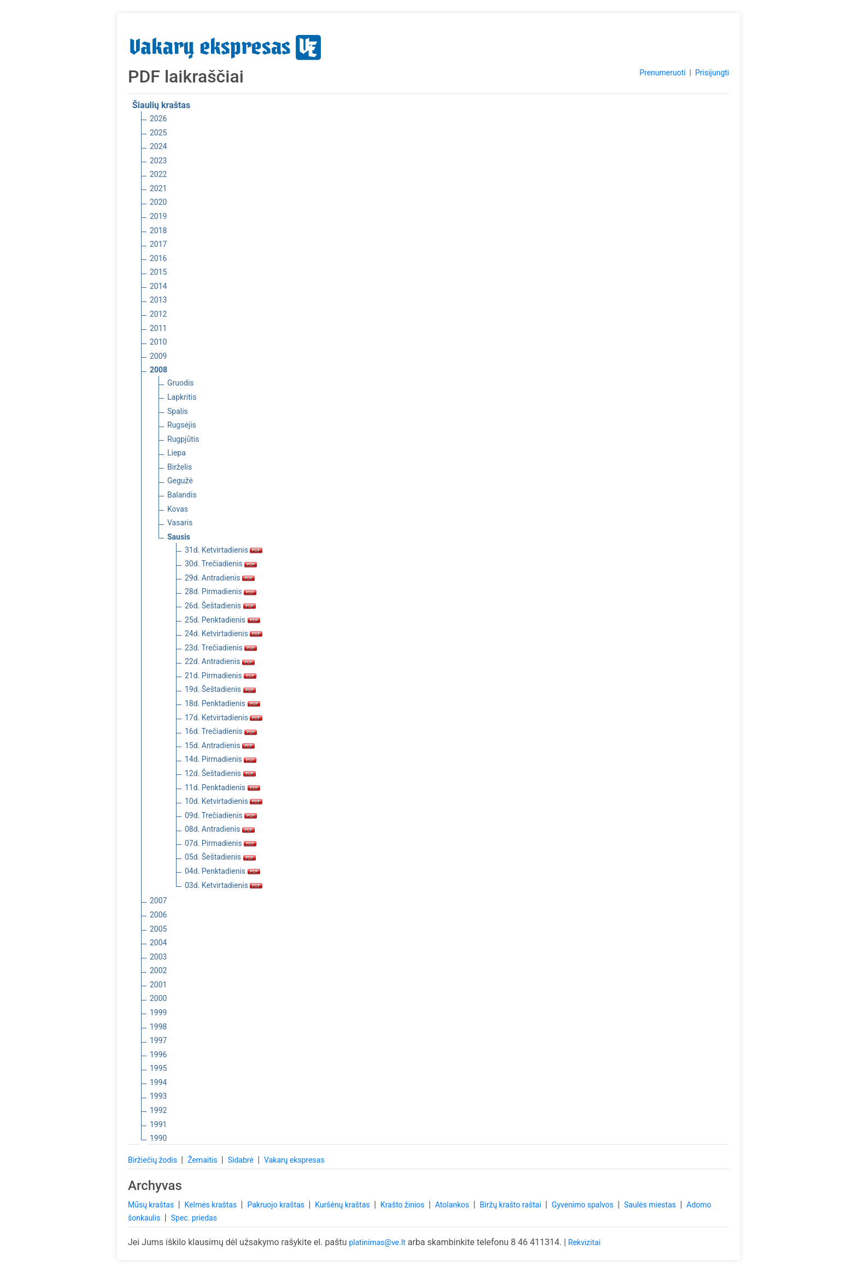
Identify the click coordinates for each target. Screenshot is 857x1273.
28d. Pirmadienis (220, 591)
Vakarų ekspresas (294, 1160)
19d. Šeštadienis (220, 689)
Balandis (182, 494)
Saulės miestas (651, 1204)
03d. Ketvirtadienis (223, 885)
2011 (158, 328)
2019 (158, 216)
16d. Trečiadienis (221, 731)
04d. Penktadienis (222, 871)
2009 (158, 356)
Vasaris (179, 522)
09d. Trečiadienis (221, 815)
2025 (158, 132)
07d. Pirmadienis (220, 843)
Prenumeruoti (662, 72)
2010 (158, 342)
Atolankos (453, 1204)
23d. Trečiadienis (221, 647)
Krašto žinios (403, 1204)
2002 (158, 970)
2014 (158, 286)
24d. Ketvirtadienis (223, 633)
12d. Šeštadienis (220, 773)
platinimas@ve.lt (377, 1242)
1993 (158, 1096)
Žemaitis (203, 1160)
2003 (158, 956)
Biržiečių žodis (153, 1160)
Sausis (178, 536)
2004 (158, 942)
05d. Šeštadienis (220, 856)
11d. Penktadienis (222, 787)
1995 (158, 1068)
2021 (158, 188)
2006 (158, 914)
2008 (158, 369)
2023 (158, 160)
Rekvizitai (584, 1242)
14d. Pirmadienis (220, 759)
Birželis (179, 467)
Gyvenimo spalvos (583, 1204)
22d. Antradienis (220, 661)
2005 (158, 929)
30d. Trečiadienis (221, 563)
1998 (158, 1026)
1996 (158, 1054)
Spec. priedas (194, 1217)
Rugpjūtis (183, 439)
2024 (158, 146)
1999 (158, 1012)
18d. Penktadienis (222, 703)
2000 (158, 998)
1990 (158, 1138)
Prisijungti (712, 72)
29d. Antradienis (220, 577)
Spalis (177, 411)
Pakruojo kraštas (276, 1204)
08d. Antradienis (220, 829)
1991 (158, 1124)
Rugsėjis (181, 425)
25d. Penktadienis (222, 619)
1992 (158, 1110)
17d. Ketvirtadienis (223, 717)
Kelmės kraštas (211, 1204)
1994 (158, 1082)
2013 (158, 299)
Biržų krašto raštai (511, 1204)
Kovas (177, 509)
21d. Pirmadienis (220, 675)
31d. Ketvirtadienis (223, 550)
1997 (158, 1040)
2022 (158, 174)
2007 (158, 900)
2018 (158, 230)
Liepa (176, 452)
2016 (158, 258)
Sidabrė (242, 1160)
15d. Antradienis (220, 745)
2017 (158, 244)
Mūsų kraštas (152, 1204)
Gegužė (180, 480)
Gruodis (180, 382)
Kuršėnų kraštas (343, 1204)
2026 (158, 118)
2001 (158, 984)
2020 (158, 202)
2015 (158, 272)
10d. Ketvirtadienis (223, 801)
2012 (158, 314)
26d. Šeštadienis (220, 605)
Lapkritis (181, 397)
